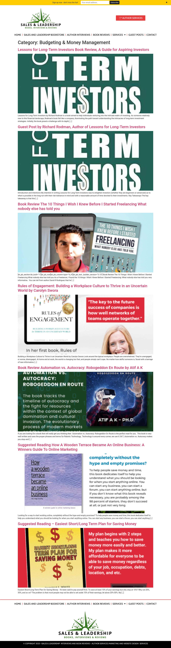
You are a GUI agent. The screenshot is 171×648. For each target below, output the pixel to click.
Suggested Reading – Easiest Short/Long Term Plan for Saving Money (77, 524)
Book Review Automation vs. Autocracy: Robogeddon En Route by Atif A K (80, 367)
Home (17, 34)
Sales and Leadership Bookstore (44, 34)
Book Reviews (101, 34)
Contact (151, 34)
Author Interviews (78, 34)
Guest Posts (136, 34)
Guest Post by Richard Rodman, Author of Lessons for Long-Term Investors (81, 127)
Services (119, 34)
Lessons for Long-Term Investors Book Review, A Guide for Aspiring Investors (83, 49)
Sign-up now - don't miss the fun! (65, 2)
